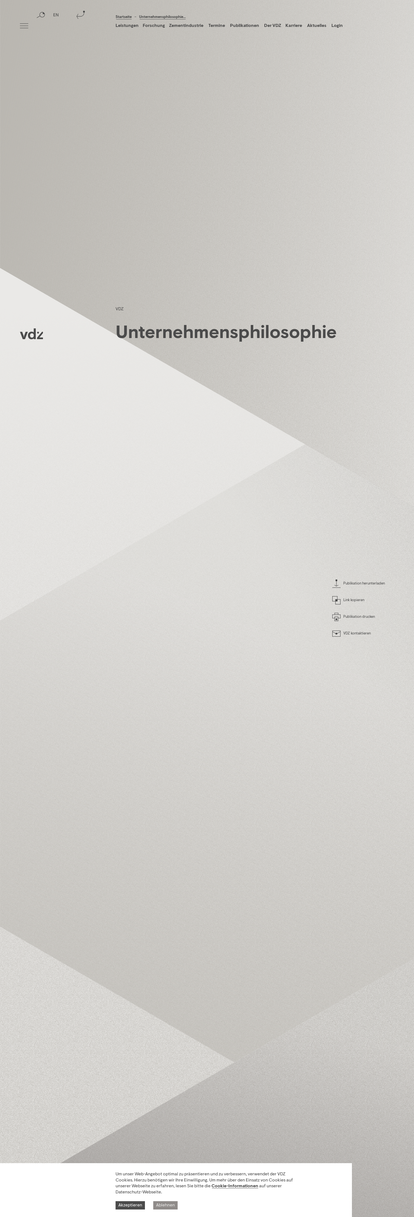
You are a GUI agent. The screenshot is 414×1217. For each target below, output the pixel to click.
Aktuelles (316, 26)
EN (56, 26)
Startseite (124, 17)
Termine (217, 26)
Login (337, 26)
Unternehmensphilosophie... (162, 17)
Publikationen (245, 26)
